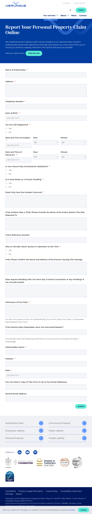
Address (10, 81)
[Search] (70, 10)
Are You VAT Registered (17, 125)
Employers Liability (15, 430)
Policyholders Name (15, 347)
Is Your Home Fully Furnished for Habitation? (27, 166)
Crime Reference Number (17, 235)
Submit (81, 406)
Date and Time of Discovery (13, 153)
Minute (64, 138)
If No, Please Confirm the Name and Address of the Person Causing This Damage (43, 260)
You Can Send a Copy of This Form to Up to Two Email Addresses (36, 382)
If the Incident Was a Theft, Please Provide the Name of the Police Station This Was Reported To (45, 213)
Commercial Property (59, 423)
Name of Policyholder (16, 70)
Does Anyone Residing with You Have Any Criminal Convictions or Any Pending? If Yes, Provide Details (44, 280)
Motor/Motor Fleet (14, 423)
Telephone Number (15, 101)
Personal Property (14, 438)
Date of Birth (12, 113)
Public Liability (56, 430)
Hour (35, 138)
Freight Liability (56, 438)
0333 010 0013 (34, 53)
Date (8, 370)
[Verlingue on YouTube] (27, 452)
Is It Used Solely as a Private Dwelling (24, 179)
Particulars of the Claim (17, 302)
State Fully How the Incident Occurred (24, 192)
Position (10, 359)
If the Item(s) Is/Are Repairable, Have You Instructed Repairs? (34, 327)
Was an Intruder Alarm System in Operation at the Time (33, 247)
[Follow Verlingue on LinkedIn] (19, 452)
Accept (83, 510)
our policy (70, 510)
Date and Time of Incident (17, 139)
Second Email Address (16, 394)
